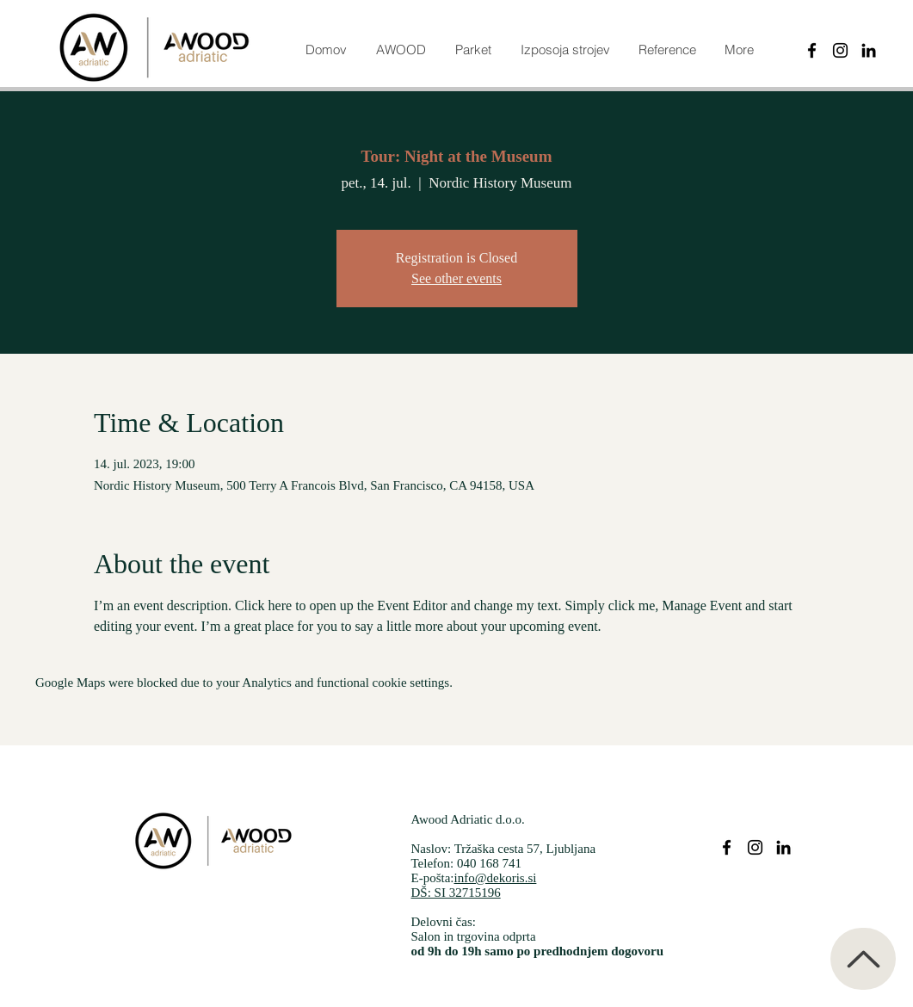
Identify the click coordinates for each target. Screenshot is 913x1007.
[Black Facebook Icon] (812, 50)
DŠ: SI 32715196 (456, 892)
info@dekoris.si (495, 878)
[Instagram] (840, 50)
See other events (456, 278)
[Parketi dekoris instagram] (755, 847)
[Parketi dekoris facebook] (727, 847)
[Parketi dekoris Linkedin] (783, 847)
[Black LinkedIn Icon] (869, 50)
